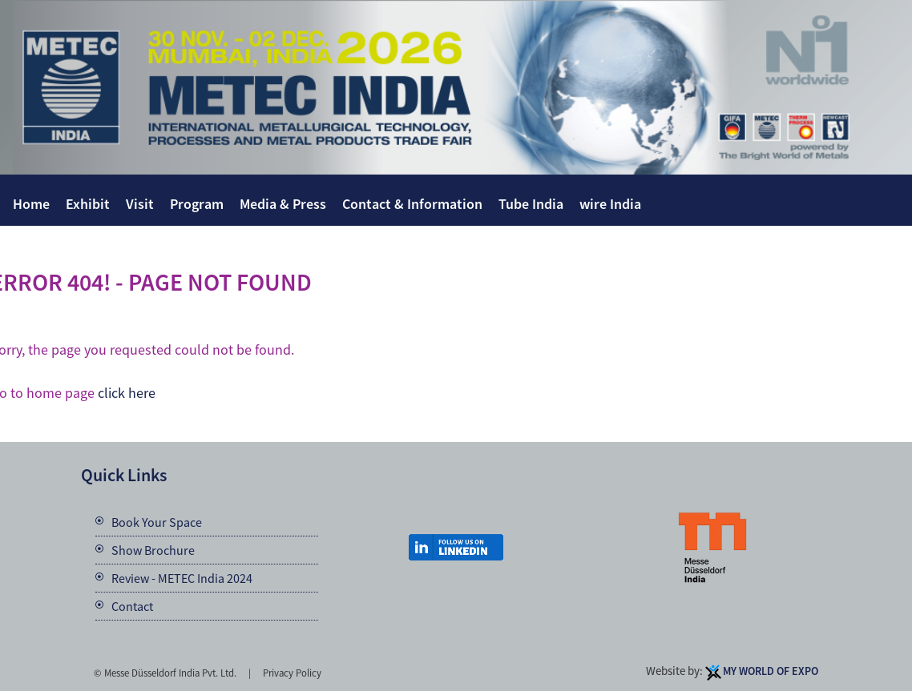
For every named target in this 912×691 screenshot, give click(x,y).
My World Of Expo (770, 671)
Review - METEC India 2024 (181, 578)
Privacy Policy (292, 672)
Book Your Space (156, 522)
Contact (132, 606)
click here (126, 393)
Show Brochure (153, 550)
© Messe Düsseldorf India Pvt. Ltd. (165, 672)
